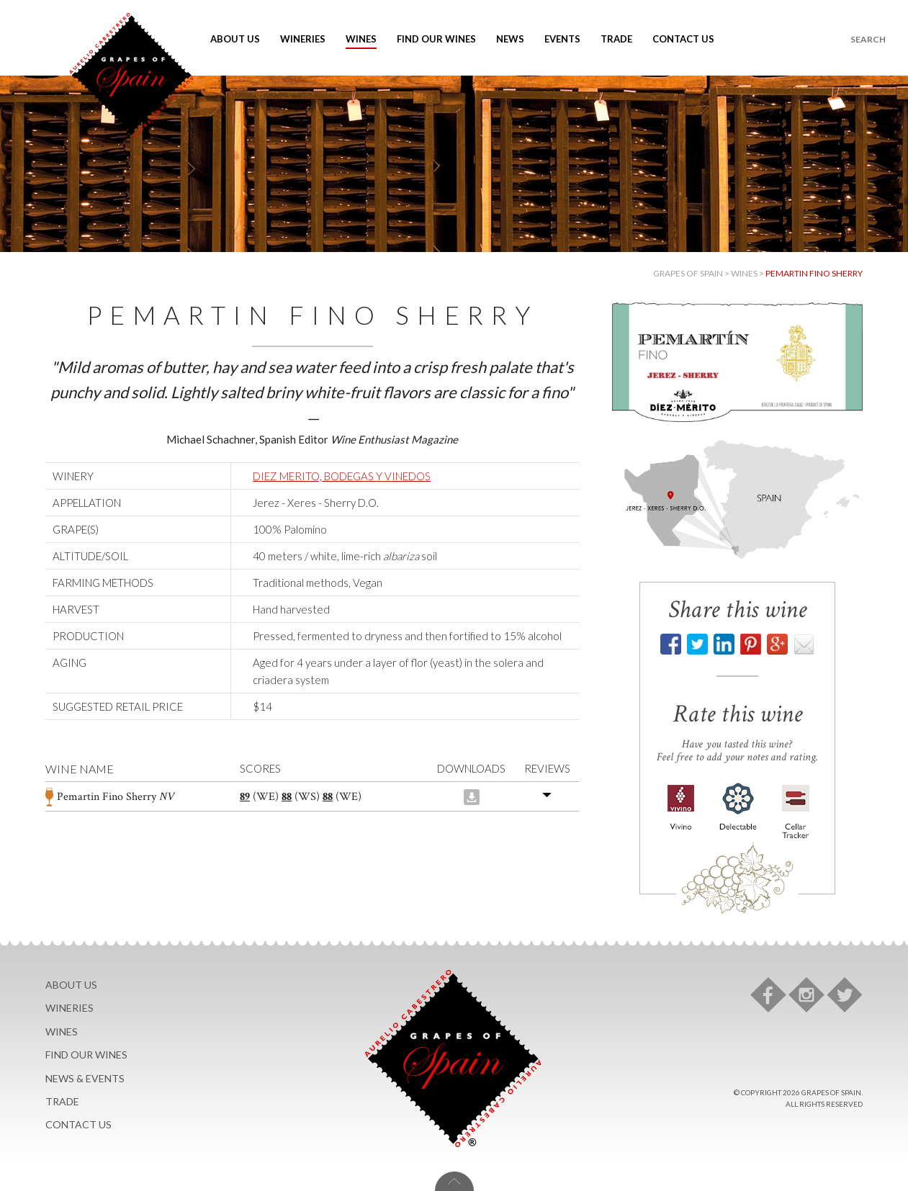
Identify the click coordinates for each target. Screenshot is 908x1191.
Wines (361, 39)
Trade (616, 39)
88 (287, 796)
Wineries (302, 39)
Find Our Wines (436, 39)
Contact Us (683, 39)
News (510, 39)
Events (562, 39)
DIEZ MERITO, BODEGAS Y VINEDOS (342, 475)
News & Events (85, 1078)
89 (245, 796)
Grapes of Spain (688, 273)
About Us (235, 39)
